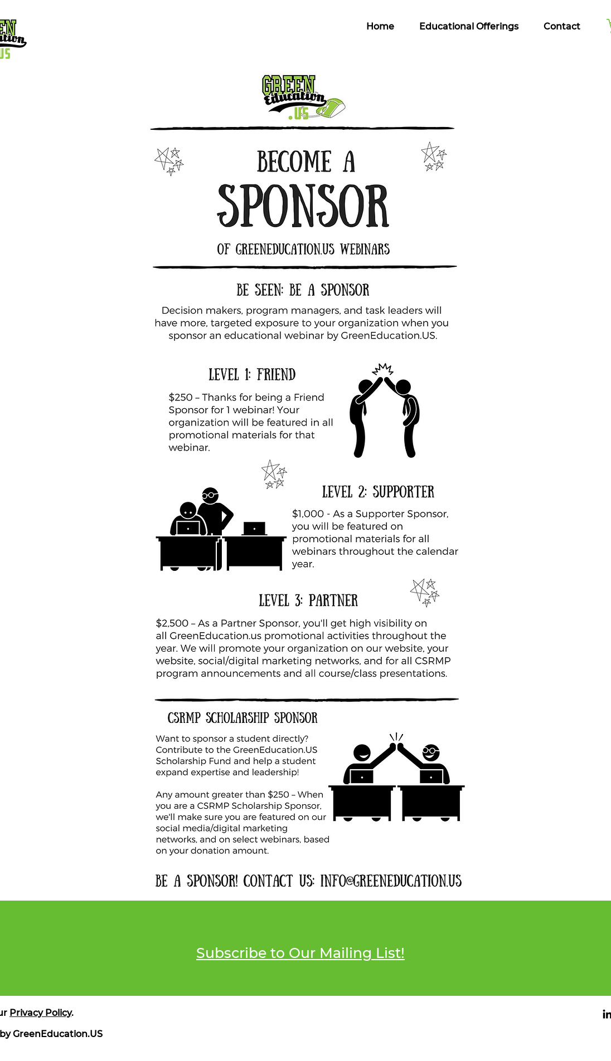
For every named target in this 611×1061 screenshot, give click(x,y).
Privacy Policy (40, 1013)
